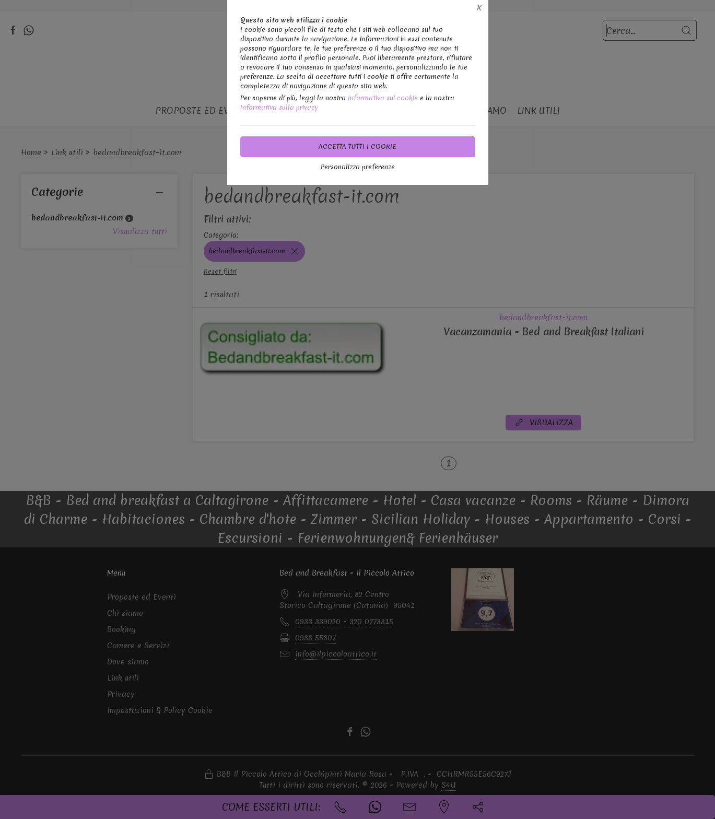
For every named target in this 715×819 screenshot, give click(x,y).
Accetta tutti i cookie (357, 146)
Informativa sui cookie (383, 97)
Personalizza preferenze (358, 166)
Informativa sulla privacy (279, 107)
